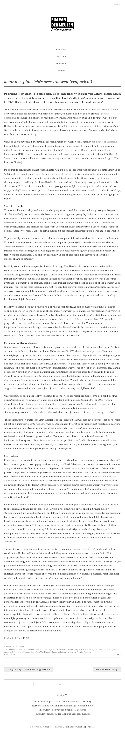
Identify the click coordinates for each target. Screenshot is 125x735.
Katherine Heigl (88, 649)
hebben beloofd (41, 412)
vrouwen (72, 652)
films (42, 649)
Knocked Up (101, 649)
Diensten (61, 63)
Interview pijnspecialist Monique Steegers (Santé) (62, 713)
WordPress (48, 726)
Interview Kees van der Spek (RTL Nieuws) (62, 709)
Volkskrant (62, 652)
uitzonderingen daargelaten (80, 126)
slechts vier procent (36, 403)
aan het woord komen (104, 141)
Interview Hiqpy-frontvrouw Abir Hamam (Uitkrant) (62, 701)
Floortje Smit (50, 649)
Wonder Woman (84, 652)
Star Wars (35, 652)
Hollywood (62, 649)
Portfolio (61, 56)
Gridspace (68, 726)
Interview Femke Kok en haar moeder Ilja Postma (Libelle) (62, 705)
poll (103, 150)
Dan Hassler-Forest (31, 649)
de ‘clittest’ (89, 549)
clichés (12, 649)
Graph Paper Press (85, 726)
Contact (115, 4)
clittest (19, 649)
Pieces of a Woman (22, 652)
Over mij (61, 49)
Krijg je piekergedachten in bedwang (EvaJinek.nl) (28, 670)
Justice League (74, 649)
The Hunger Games (48, 652)
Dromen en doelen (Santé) (107, 670)
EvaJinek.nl (10, 638)
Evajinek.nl (19, 647)
